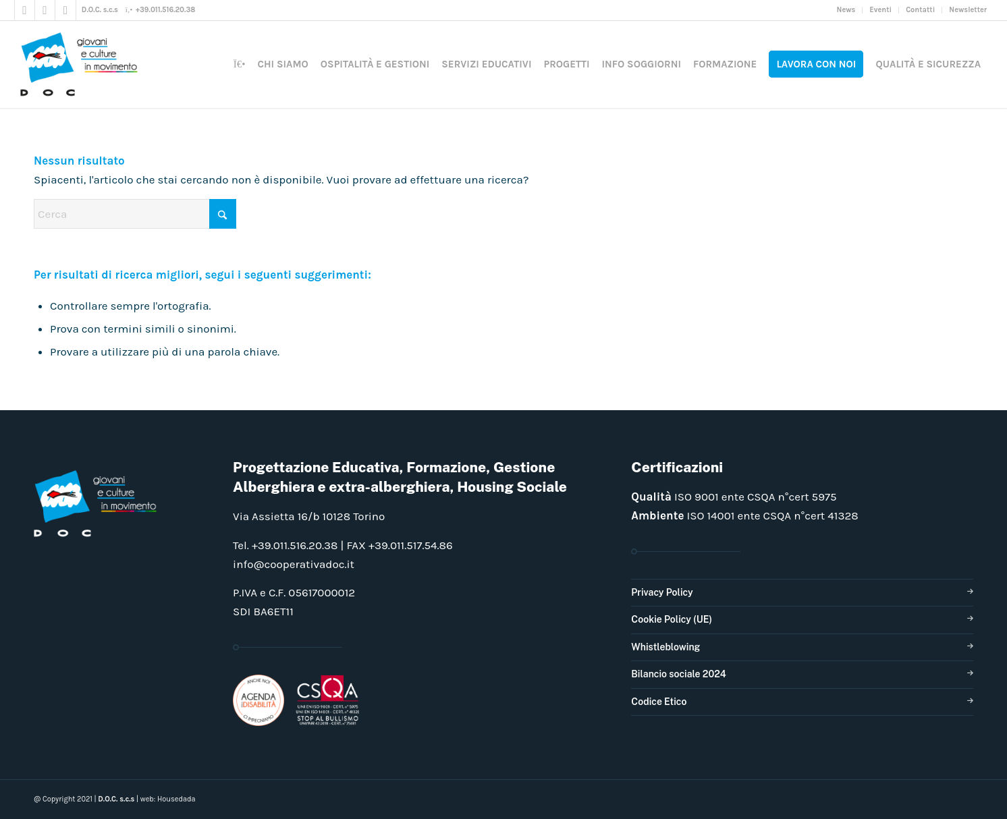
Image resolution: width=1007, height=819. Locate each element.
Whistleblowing (665, 647)
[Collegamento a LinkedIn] (65, 10)
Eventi (880, 9)
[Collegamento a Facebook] (24, 10)
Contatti (920, 9)
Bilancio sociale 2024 (678, 674)
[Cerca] (135, 214)
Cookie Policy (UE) (671, 619)
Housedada (176, 799)
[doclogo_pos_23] (83, 64)
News (846, 9)
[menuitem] (846, 10)
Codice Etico (658, 701)
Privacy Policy (661, 592)
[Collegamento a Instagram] (45, 10)
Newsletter (968, 9)
